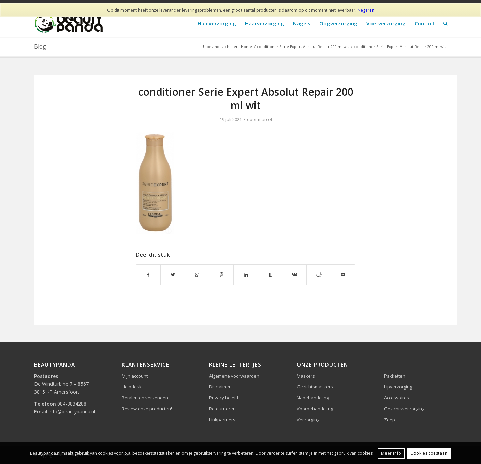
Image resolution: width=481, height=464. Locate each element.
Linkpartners (222, 420)
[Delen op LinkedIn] (246, 275)
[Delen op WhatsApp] (197, 275)
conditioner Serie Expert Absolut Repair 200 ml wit (245, 98)
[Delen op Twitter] (173, 275)
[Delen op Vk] (294, 275)
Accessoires (396, 398)
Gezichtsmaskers (315, 387)
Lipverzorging (398, 387)
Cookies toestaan (429, 453)
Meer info (391, 453)
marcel (265, 119)
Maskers (306, 376)
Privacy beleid (223, 398)
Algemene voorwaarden (234, 376)
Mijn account (135, 376)
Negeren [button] (366, 10)
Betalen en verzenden (145, 398)
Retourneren (222, 409)
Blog (40, 46)
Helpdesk (132, 387)
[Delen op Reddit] (319, 275)
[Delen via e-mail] (343, 275)
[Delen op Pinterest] (221, 275)
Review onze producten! (147, 409)
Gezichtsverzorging (404, 409)
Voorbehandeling (315, 409)
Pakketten (394, 376)
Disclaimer (220, 387)
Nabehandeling (313, 398)
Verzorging (308, 420)
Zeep (389, 420)
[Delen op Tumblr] (270, 275)
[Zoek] (445, 23)
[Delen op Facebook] (148, 275)
